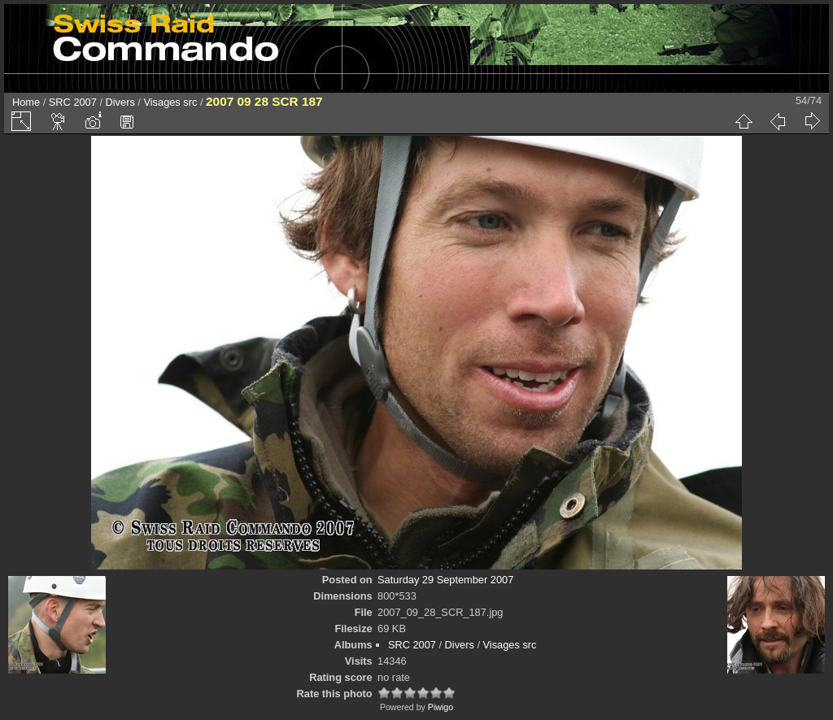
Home (26, 102)
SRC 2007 (73, 102)
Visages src (170, 102)
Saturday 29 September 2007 (445, 580)
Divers (120, 102)
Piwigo (440, 707)
